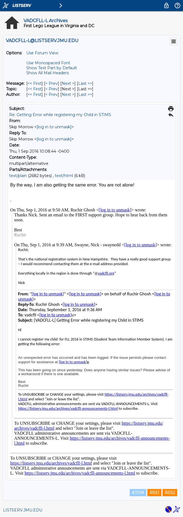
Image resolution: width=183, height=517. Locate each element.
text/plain (18, 175)
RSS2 (170, 492)
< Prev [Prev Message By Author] (51, 94)
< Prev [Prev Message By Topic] (51, 88)
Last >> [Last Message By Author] (85, 94)
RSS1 (154, 492)
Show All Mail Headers (47, 72)
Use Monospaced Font (48, 62)
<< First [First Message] (34, 83)
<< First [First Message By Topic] (34, 88)
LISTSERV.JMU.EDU (22, 510)
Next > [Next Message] (68, 83)
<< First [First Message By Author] (34, 94)
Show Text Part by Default (51, 67)
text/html (64, 175)
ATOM (138, 492)
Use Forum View (42, 52)
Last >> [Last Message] (85, 83)
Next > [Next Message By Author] (68, 94)
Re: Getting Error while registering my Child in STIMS (60, 114)
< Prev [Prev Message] (51, 83)
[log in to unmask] (54, 126)
